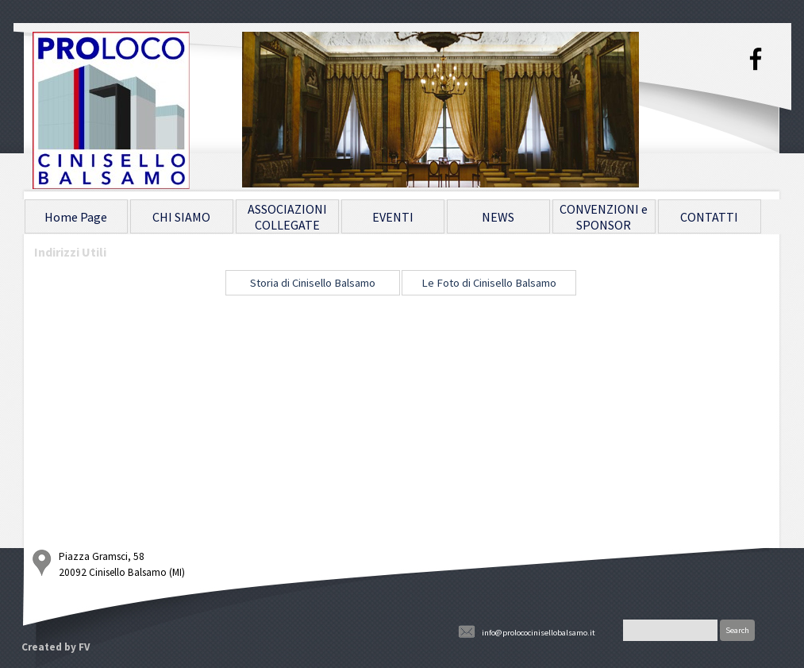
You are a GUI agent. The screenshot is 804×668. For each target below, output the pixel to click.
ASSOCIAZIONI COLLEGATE (287, 217)
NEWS (498, 217)
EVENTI (393, 217)
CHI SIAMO (181, 217)
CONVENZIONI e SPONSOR (604, 217)
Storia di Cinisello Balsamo (312, 283)
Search (737, 630)
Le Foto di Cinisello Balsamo (488, 283)
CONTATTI (709, 217)
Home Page (75, 217)
